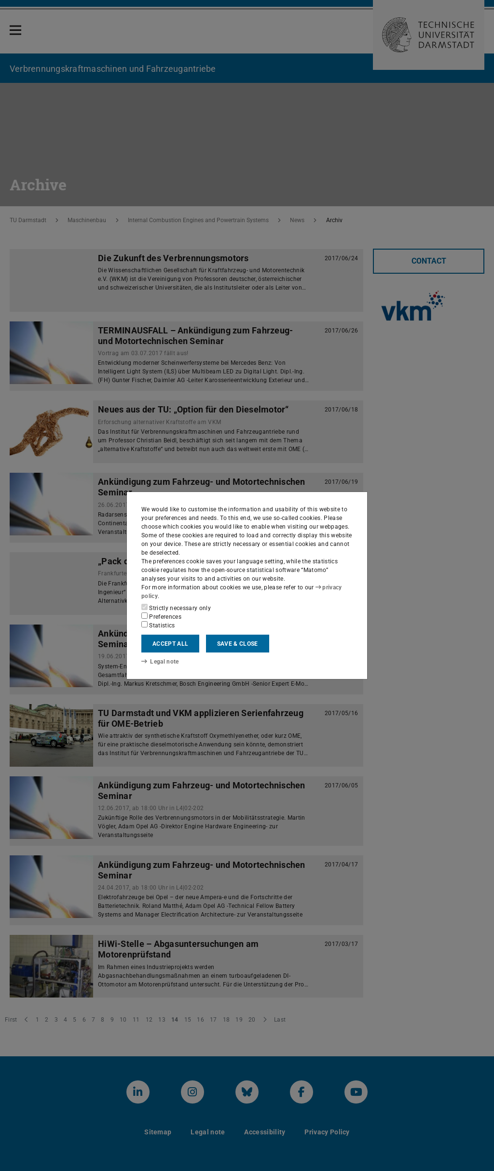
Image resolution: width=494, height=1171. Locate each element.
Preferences (161, 616)
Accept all (170, 643)
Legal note (160, 661)
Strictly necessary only (176, 608)
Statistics (158, 625)
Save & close (237, 643)
